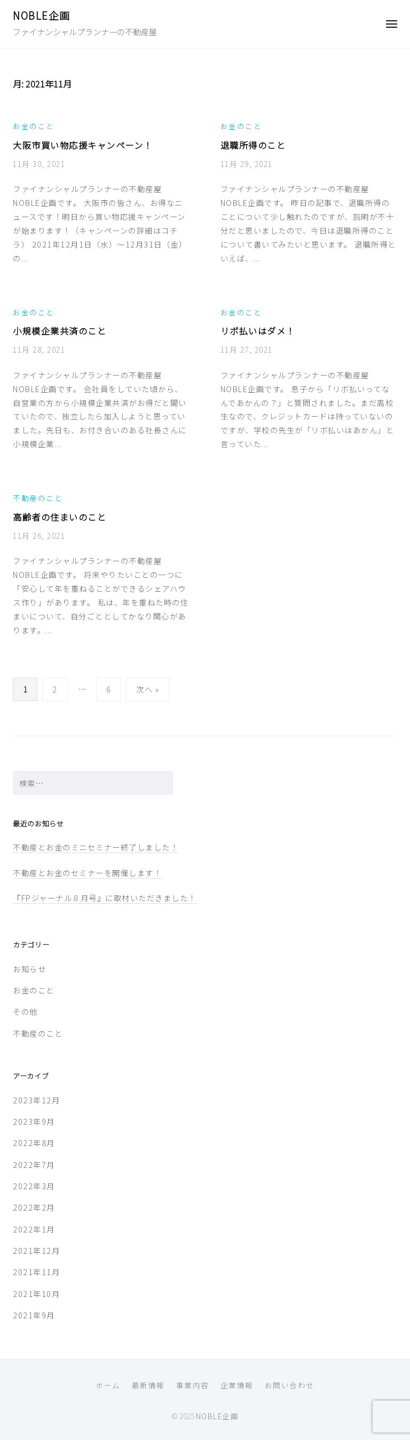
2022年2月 (34, 1207)
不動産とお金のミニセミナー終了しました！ (95, 847)
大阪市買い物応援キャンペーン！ (83, 145)
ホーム (108, 1385)
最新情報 (148, 1385)
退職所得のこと (253, 145)
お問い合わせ (289, 1385)
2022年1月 (34, 1229)
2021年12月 (36, 1250)
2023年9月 (34, 1121)
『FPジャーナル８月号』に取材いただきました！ (104, 897)
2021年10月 (36, 1293)
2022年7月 (34, 1164)
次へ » (147, 689)
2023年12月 (36, 1099)
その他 (25, 1011)
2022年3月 (34, 1185)
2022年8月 (34, 1142)
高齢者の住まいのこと (59, 517)
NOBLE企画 (41, 15)
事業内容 (192, 1385)
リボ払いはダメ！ (257, 330)
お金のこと (33, 126)
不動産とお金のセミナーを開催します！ (87, 872)
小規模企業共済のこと (59, 330)
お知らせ (29, 968)
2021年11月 (36, 1271)
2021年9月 (34, 1314)
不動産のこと (37, 497)
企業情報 (237, 1385)
